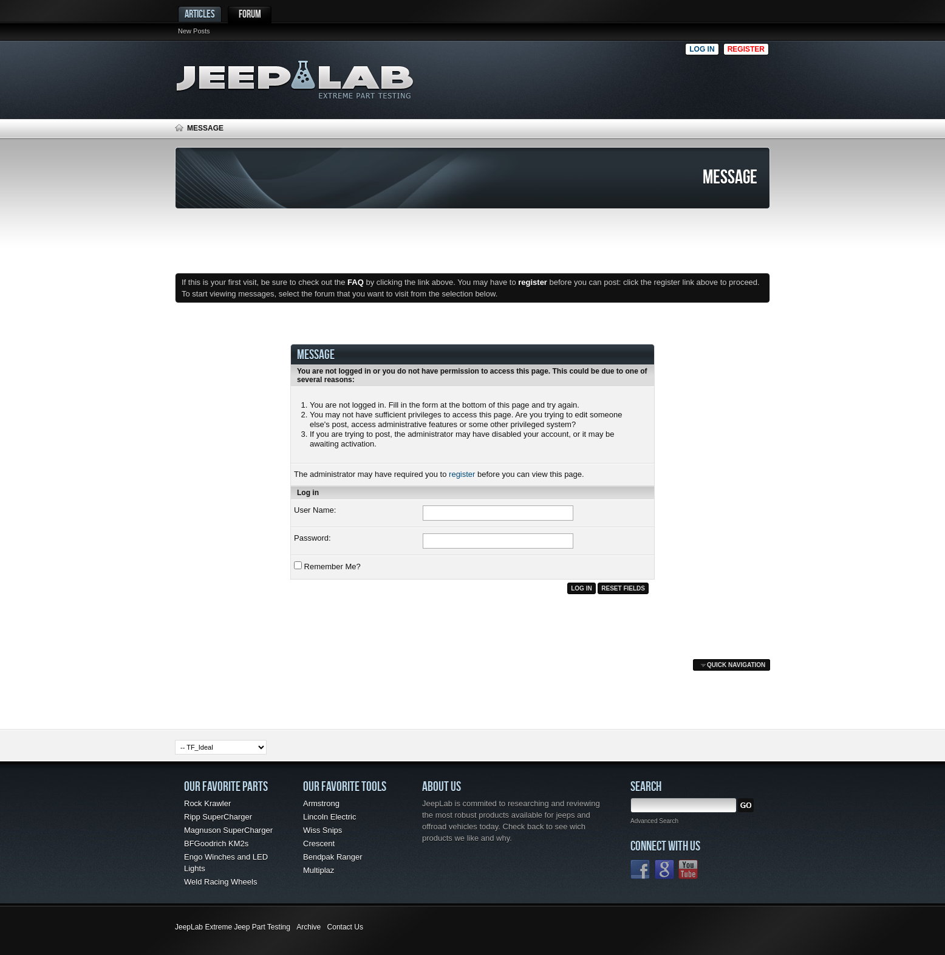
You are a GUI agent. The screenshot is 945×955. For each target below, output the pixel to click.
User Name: (315, 510)
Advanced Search (654, 821)
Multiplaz (318, 870)
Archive (308, 927)
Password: (312, 538)
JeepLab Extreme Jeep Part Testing (232, 927)
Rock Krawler (207, 803)
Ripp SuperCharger (218, 816)
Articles (200, 13)
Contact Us (345, 927)
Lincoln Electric (329, 816)
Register (746, 49)
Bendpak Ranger (333, 856)
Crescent (319, 843)
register (462, 474)
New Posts (194, 31)
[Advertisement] (557, 76)
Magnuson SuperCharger (228, 830)
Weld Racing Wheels (220, 881)
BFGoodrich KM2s (216, 843)
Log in (701, 49)
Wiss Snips (322, 830)
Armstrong (321, 803)
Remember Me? (327, 566)
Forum (250, 13)
